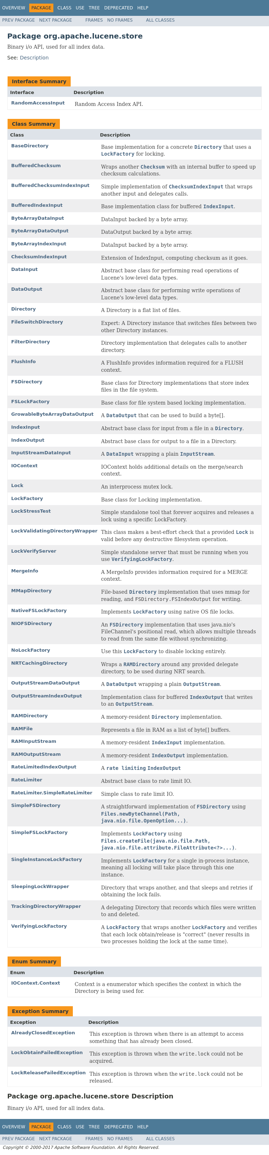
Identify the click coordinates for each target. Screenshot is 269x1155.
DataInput (24, 269)
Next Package (55, 20)
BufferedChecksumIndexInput (50, 185)
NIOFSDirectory (31, 623)
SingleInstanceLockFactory (46, 859)
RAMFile (22, 728)
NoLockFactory (30, 650)
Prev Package (18, 20)
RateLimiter (26, 779)
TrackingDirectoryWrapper (46, 906)
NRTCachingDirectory (39, 663)
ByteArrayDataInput (37, 218)
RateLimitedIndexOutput (43, 767)
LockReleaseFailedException (48, 1072)
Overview (13, 7)
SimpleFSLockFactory (39, 832)
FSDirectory (26, 381)
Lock (17, 485)
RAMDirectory (29, 715)
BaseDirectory (29, 145)
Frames (94, 20)
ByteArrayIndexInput (38, 243)
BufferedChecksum (36, 165)
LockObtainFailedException (47, 1052)
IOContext (24, 465)
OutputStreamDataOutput (45, 683)
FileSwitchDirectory (37, 322)
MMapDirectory (31, 590)
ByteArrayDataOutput (40, 230)
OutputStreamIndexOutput (46, 696)
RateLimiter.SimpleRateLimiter (51, 792)
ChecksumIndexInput (39, 256)
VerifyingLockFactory (39, 926)
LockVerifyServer (33, 551)
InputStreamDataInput (41, 452)
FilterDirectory (30, 341)
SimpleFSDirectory (35, 805)
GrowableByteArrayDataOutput (52, 414)
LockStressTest (31, 511)
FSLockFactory (30, 401)
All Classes (160, 20)
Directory (23, 309)
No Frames (120, 20)
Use (80, 7)
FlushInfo (23, 361)
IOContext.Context (35, 983)
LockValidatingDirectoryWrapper (54, 531)
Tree (94, 7)
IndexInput (25, 427)
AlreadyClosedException (43, 1032)
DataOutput (26, 289)
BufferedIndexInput (37, 205)
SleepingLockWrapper (40, 886)
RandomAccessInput (38, 103)
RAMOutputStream (36, 754)
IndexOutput (27, 440)
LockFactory (27, 498)
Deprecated (118, 7)
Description (34, 58)
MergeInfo (24, 571)
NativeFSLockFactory (39, 610)
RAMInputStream (33, 741)
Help (143, 7)
